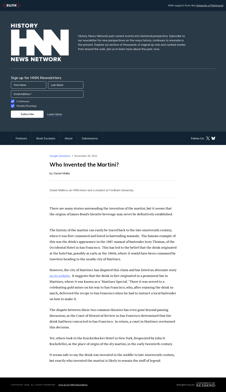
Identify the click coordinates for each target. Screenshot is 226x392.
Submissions (90, 138)
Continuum (22, 101)
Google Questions (60, 155)
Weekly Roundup (26, 105)
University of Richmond (209, 5)
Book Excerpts (45, 138)
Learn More (54, 114)
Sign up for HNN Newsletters (73, 384)
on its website (60, 275)
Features (21, 138)
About (69, 138)
